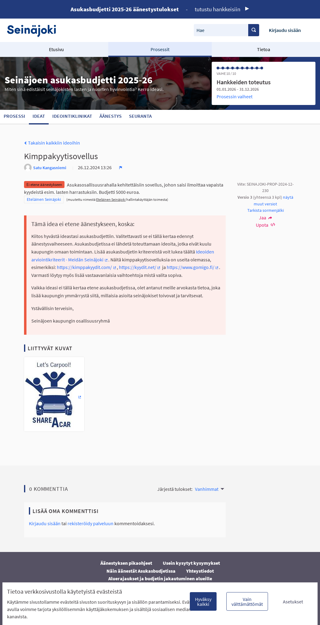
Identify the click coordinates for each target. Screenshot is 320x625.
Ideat (39, 116)
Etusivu (56, 49)
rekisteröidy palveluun (90, 523)
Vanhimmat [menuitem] (206, 489)
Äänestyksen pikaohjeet (126, 563)
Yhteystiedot (200, 571)
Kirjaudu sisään (285, 30)
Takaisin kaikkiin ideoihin (52, 143)
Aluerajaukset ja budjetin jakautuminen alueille (160, 578)
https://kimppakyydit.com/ (87, 267)
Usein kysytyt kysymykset (191, 563)
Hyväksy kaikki (203, 601)
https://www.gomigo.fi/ (193, 267)
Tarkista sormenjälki (265, 210)
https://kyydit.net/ (140, 267)
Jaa (265, 217)
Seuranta (140, 116)
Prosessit (160, 49)
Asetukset (293, 602)
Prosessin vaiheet (234, 96)
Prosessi (14, 116)
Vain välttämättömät (247, 601)
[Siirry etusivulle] (34, 30)
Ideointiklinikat (72, 116)
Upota (265, 224)
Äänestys (110, 116)
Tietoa (263, 49)
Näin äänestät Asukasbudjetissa (141, 571)
